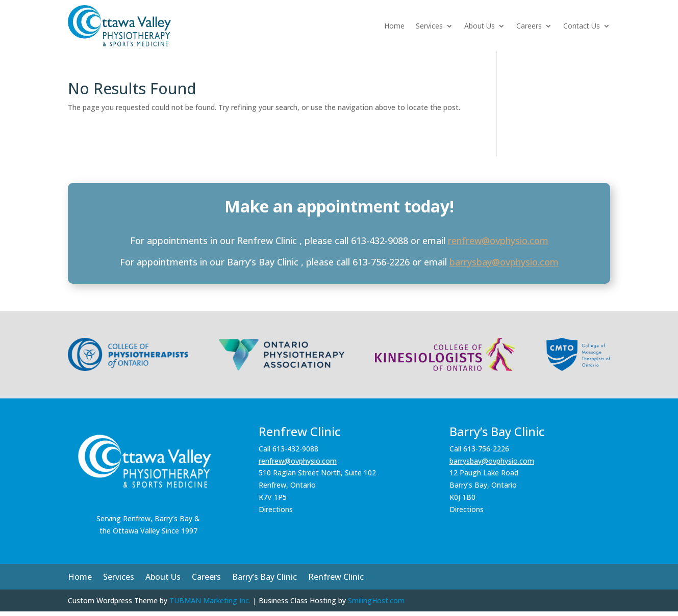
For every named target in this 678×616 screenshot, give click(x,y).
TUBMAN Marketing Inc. (209, 600)
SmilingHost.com (376, 600)
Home (394, 26)
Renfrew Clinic (336, 577)
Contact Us (581, 26)
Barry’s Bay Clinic (264, 577)
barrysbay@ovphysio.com (504, 262)
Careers (529, 26)
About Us (479, 26)
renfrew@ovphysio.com (498, 240)
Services (429, 26)
